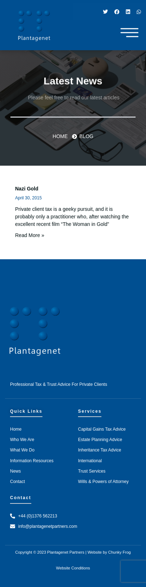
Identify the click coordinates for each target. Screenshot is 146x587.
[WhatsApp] (139, 11)
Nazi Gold (26, 188)
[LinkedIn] (128, 11)
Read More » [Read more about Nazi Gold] (29, 235)
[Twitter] (105, 11)
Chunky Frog (119, 552)
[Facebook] (116, 11)
